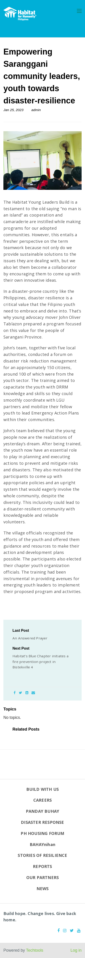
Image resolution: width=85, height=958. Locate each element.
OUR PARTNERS (42, 877)
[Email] (33, 693)
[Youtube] (78, 930)
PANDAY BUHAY (42, 811)
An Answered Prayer (30, 638)
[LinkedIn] (26, 693)
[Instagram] (64, 930)
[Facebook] (15, 693)
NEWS (42, 888)
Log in (76, 950)
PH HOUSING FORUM (42, 833)
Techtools (34, 950)
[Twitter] (20, 693)
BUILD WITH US (42, 789)
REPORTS (42, 866)
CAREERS (42, 800)
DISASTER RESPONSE (42, 822)
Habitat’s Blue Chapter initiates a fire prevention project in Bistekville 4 (40, 661)
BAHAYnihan (42, 844)
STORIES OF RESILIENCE (42, 855)
